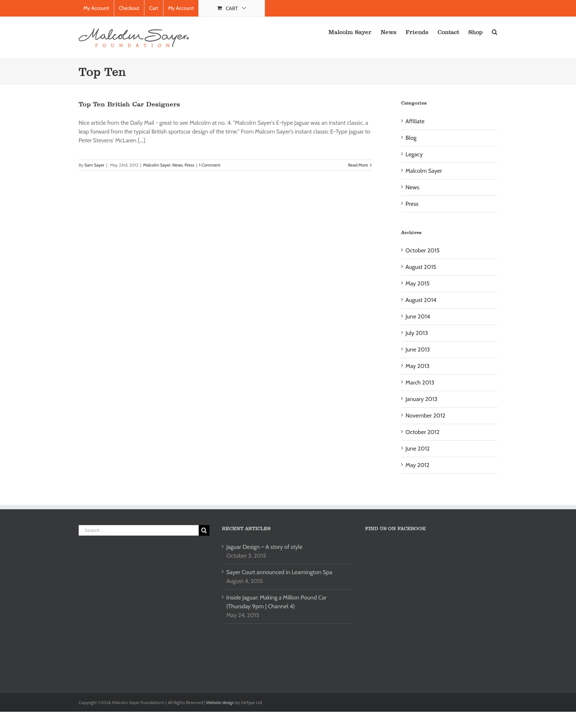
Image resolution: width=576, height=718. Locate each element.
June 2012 (418, 448)
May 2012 (417, 465)
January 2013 (422, 399)
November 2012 (426, 415)
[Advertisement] (140, 605)
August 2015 (421, 266)
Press (189, 165)
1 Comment (209, 165)
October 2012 (423, 432)
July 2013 (417, 332)
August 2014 (421, 299)
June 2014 (418, 316)
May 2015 (417, 283)
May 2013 (417, 365)
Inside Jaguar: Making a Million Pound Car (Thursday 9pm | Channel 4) (276, 602)
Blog (411, 137)
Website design (220, 702)
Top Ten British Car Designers (129, 104)
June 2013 (418, 349)
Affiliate (415, 121)
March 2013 (420, 382)
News (177, 165)
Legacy (414, 154)
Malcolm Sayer (156, 165)
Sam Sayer (94, 165)
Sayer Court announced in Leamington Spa (279, 572)
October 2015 (423, 250)
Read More (358, 165)
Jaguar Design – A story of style (264, 546)
